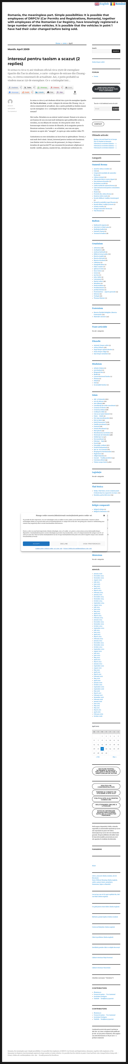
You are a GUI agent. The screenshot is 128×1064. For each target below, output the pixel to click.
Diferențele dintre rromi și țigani (104, 179)
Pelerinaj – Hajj (99, 441)
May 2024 (97, 611)
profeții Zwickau (99, 290)
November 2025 (99, 578)
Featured (96, 426)
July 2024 (97, 607)
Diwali (96, 381)
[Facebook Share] (15, 87)
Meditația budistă (99, 229)
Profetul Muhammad (100, 447)
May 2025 (97, 586)
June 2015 (97, 703)
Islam (95, 395)
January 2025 (98, 595)
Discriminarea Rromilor (101, 181)
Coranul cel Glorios (100, 408)
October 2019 (98, 685)
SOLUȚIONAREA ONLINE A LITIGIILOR (106, 805)
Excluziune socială (100, 183)
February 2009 (98, 714)
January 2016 (98, 701)
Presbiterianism (99, 287)
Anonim (10, 106)
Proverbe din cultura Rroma (102, 194)
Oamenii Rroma (99, 164)
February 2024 (98, 618)
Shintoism (97, 555)
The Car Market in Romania (102, 141)
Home (58, 43)
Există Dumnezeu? (100, 422)
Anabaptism (98, 250)
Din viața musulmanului (101, 418)
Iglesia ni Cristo (99, 269)
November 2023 (99, 624)
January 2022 (98, 664)
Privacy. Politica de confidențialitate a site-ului (77, 548)
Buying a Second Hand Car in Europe (105, 139)
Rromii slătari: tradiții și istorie (103, 204)
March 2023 (97, 636)
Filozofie (96, 341)
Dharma (96, 378)
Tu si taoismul (12, 111)
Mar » (114, 757)
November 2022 (99, 645)
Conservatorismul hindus (102, 376)
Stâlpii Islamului (99, 456)
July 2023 (97, 630)
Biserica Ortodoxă (99, 260)
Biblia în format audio (101, 254)
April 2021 (97, 672)
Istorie (96, 273)
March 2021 (97, 674)
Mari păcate (97, 431)
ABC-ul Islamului (99, 399)
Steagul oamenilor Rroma (102, 208)
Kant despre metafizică (101, 354)
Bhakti (96, 374)
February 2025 (98, 592)
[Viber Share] (60, 92)
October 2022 (98, 647)
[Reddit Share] (27, 92)
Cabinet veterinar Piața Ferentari (102, 957)
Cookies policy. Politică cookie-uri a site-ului (48, 548)
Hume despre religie (100, 352)
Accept (36, 544)
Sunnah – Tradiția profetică (103, 458)
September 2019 (99, 687)
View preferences (91, 544)
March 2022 (98, 662)
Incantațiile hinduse (100, 385)
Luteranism (97, 279)
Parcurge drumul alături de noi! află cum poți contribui (106, 89)
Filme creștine (98, 267)
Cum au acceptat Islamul (101, 414)
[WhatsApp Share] (43, 87)
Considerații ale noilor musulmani (104, 405)
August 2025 (98, 580)
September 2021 (99, 666)
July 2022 (97, 653)
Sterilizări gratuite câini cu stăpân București (106, 947)
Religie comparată (101, 505)
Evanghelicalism (99, 264)
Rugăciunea (97, 454)
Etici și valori (98, 420)
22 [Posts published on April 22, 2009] (102, 749)
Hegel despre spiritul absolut (103, 349)
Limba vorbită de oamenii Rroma (104, 185)
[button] (104, 516)
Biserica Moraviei (99, 258)
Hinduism (97, 364)
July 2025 (97, 582)
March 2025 (98, 590)
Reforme (96, 294)
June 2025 (97, 584)
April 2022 (97, 659)
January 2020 (98, 683)
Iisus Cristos (98, 271)
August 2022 (98, 651)
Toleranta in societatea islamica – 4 (105, 146)
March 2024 (98, 615)
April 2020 (97, 680)
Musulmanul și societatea (102, 433)
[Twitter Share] (29, 87)
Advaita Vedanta (99, 368)
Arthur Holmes (98, 347)
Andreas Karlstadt (99, 252)
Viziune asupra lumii (100, 462)
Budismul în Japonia (100, 225)
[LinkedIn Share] (39, 92)
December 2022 (99, 643)
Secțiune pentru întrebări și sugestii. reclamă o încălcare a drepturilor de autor (106, 771)
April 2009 (97, 712)
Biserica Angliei (99, 256)
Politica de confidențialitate (106, 786)
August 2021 (98, 668)
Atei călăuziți (98, 403)
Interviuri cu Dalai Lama (101, 227)
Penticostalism (98, 285)
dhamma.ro (97, 992)
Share (94, 866)
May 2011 (97, 708)
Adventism (97, 248)
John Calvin (97, 277)
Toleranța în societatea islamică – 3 (105, 148)
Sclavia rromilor (99, 206)
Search (94, 48)
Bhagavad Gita (98, 372)
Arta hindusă (98, 370)
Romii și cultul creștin (101, 196)
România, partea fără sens (102, 495)
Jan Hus (96, 275)
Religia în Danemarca (100, 511)
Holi (95, 383)
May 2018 (97, 691)
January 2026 (98, 574)
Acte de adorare (99, 401)
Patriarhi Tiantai (99, 231)
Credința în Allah (99, 412)
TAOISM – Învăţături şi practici (104, 998)
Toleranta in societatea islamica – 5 (105, 143)
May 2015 (97, 706)
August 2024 (98, 605)
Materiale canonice (100, 317)
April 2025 (97, 588)
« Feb (98, 757)
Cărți (95, 171)
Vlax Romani (98, 211)
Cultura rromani (99, 177)
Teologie (96, 296)
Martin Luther (98, 281)
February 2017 (98, 695)
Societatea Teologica (100, 996)
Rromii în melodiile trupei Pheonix (105, 202)
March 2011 (97, 710)
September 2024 (99, 603)
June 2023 (97, 632)
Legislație (96, 472)
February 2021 (98, 676)
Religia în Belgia (99, 509)
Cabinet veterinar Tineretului (101, 968)
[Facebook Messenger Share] (14, 92)
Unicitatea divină (99, 460)
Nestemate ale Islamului (101, 435)
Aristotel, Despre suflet (101, 345)
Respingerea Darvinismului (102, 451)
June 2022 (97, 655)
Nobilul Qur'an (98, 437)
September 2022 (99, 649)
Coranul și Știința (99, 410)
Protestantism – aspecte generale (104, 292)
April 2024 (97, 613)
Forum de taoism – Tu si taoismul (104, 994)
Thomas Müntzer (99, 298)
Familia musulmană (100, 424)
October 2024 (98, 601)
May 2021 (97, 670)
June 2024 (97, 609)
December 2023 (99, 622)
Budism (95, 221)
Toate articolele (99, 327)
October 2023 (98, 626)
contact (98, 124)
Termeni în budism (100, 233)
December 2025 (99, 576)
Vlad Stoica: (97, 486)
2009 (64, 43)
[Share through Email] (68, 87)
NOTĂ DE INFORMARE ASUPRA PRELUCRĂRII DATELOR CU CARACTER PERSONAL (106, 813)
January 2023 (98, 641)
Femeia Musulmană (100, 428)
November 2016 (99, 697)
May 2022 (97, 657)
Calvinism (97, 262)
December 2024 (99, 597)
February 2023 (98, 639)
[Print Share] (50, 92)
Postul (96, 443)
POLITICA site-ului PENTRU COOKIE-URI (106, 799)
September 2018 (99, 689)
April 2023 (97, 634)
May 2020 (97, 678)
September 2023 (99, 628)
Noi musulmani (99, 439)
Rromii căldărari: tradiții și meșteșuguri (106, 198)
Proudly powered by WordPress (49, 1055)
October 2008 (98, 716)
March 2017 (97, 693)
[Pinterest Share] (56, 87)
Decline (64, 544)
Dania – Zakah (98, 416)
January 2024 (98, 620)
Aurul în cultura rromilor (102, 169)
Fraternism (97, 308)
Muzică (96, 192)
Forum (96, 76)
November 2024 (99, 599)
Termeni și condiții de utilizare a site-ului (106, 792)
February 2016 (98, 699)
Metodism (97, 283)
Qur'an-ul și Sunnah (100, 449)
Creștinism (97, 243)
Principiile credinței (100, 445)
